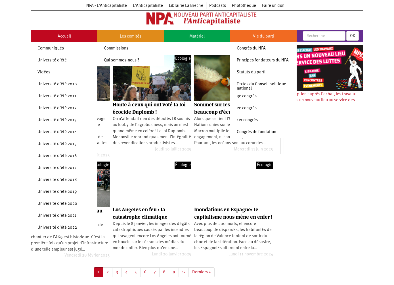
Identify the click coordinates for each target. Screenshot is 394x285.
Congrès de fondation (256, 132)
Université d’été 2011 (56, 96)
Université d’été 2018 (57, 180)
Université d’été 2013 (57, 120)
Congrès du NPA (251, 48)
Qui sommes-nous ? (121, 60)
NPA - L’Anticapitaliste (106, 6)
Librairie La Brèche (186, 6)
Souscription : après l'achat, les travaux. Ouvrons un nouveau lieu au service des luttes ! (320, 100)
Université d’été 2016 (57, 156)
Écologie (183, 59)
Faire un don (273, 6)
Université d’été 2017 (57, 168)
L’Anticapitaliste (148, 6)
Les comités (130, 36)
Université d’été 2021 (57, 216)
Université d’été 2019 (57, 192)
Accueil (64, 36)
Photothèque (244, 6)
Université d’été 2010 (57, 84)
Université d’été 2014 (57, 132)
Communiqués (50, 48)
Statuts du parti (251, 72)
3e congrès (247, 96)
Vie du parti (263, 36)
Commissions (116, 48)
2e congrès (247, 108)
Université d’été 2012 (57, 108)
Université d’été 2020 (57, 204)
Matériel (197, 36)
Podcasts (217, 6)
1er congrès (247, 120)
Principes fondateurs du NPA (263, 60)
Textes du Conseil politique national (261, 86)
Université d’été (52, 60)
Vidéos (43, 72)
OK (352, 36)
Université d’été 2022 (57, 228)
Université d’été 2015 (57, 144)
